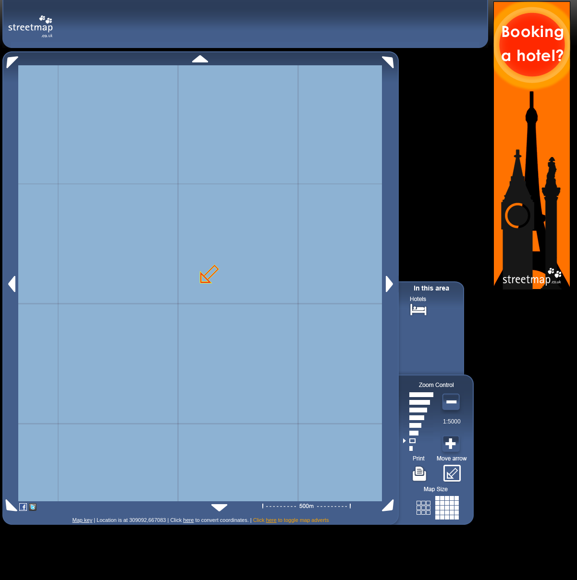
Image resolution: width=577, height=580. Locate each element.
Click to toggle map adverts (291, 520)
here (188, 520)
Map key (83, 520)
